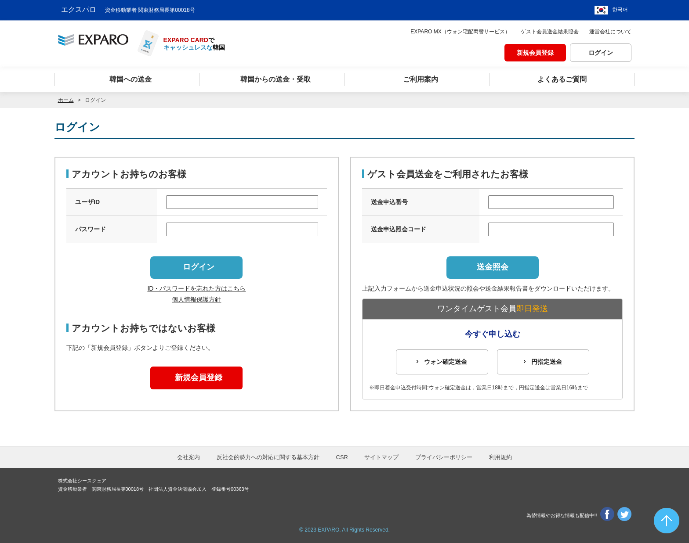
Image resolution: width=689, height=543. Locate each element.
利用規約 (500, 457)
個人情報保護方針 (196, 299)
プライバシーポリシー (443, 457)
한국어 (620, 9)
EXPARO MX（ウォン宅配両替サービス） (460, 29)
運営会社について (610, 29)
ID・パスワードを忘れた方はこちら (196, 288)
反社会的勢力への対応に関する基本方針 (268, 457)
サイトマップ (381, 457)
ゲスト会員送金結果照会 (550, 29)
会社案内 (188, 457)
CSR (342, 457)
